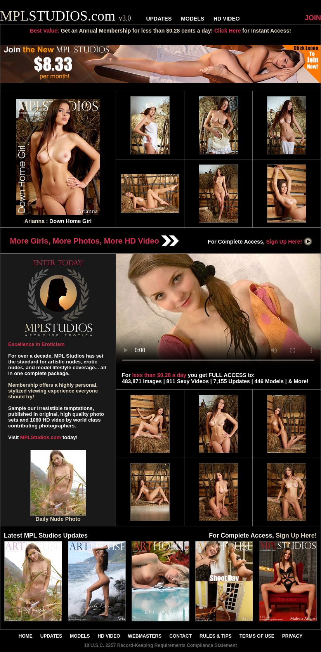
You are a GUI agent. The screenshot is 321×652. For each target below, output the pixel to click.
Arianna (34, 221)
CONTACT (180, 636)
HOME (26, 636)
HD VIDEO (226, 19)
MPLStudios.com (40, 437)
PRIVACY (292, 636)
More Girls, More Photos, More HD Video (94, 241)
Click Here (227, 31)
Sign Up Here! (289, 242)
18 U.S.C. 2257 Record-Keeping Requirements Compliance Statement (160, 645)
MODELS (192, 19)
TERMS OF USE (256, 636)
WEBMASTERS (145, 636)
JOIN (313, 18)
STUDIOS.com (65, 16)
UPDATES (159, 19)
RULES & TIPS (216, 636)
